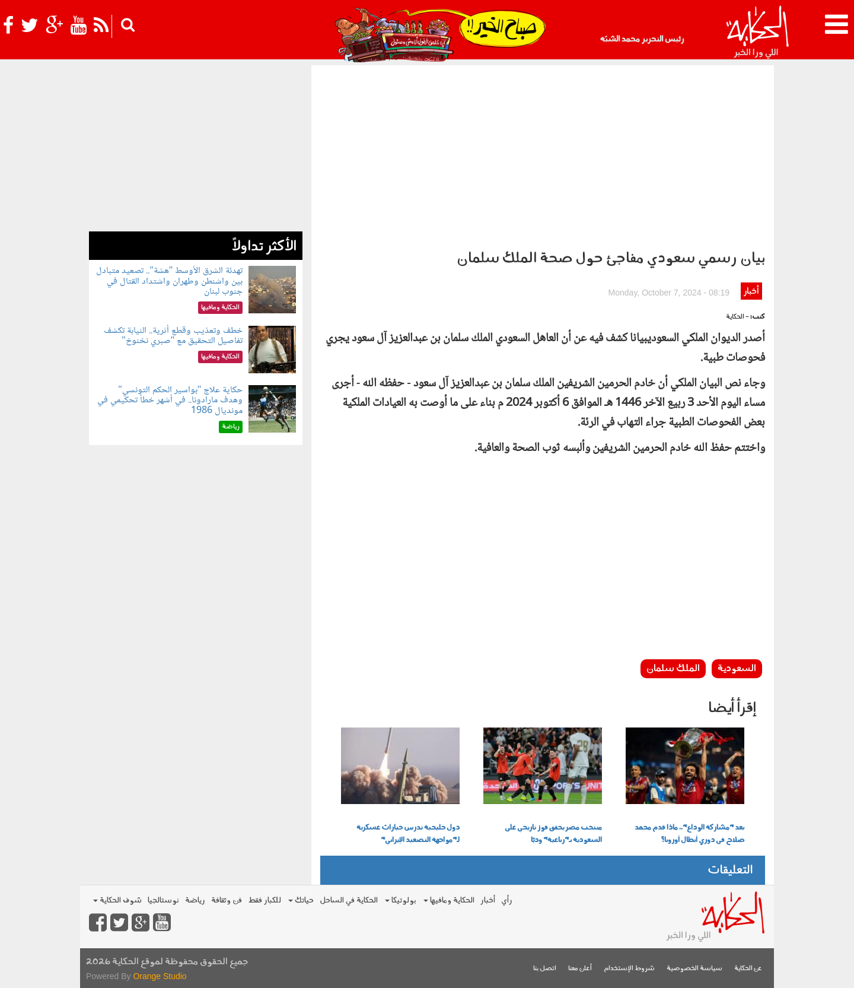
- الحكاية (737, 317)
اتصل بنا (544, 969)
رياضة (195, 900)
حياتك (301, 900)
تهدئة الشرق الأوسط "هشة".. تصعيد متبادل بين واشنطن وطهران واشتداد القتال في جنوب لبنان (169, 281)
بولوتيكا (400, 900)
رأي (506, 900)
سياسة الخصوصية (694, 969)
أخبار (751, 291)
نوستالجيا (163, 900)
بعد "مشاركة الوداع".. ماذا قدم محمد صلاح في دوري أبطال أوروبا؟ (689, 834)
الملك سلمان (673, 669)
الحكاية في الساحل (349, 900)
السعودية (737, 669)
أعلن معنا (580, 969)
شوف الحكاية (117, 900)
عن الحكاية (748, 969)
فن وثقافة (226, 900)
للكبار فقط (264, 900)
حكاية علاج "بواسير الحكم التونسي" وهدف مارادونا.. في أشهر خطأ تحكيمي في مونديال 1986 (170, 400)
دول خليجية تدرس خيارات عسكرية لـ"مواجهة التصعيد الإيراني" (408, 834)
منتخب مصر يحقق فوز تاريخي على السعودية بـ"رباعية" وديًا (553, 834)
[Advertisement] (542, 154)
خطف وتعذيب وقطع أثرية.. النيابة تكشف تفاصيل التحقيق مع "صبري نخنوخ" (173, 336)
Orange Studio (159, 976)
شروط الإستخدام (629, 969)
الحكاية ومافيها (448, 900)
